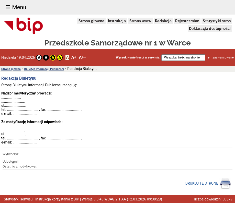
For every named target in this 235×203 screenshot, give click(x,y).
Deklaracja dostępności (210, 29)
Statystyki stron (217, 21)
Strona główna (91, 21)
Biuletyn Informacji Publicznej (44, 68)
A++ (82, 57)
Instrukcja (117, 21)
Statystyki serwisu (18, 199)
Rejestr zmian (187, 21)
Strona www (140, 21)
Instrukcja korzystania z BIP (57, 199)
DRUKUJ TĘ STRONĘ (208, 183)
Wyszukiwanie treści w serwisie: (138, 57)
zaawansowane (223, 57)
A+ (73, 57)
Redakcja (163, 21)
